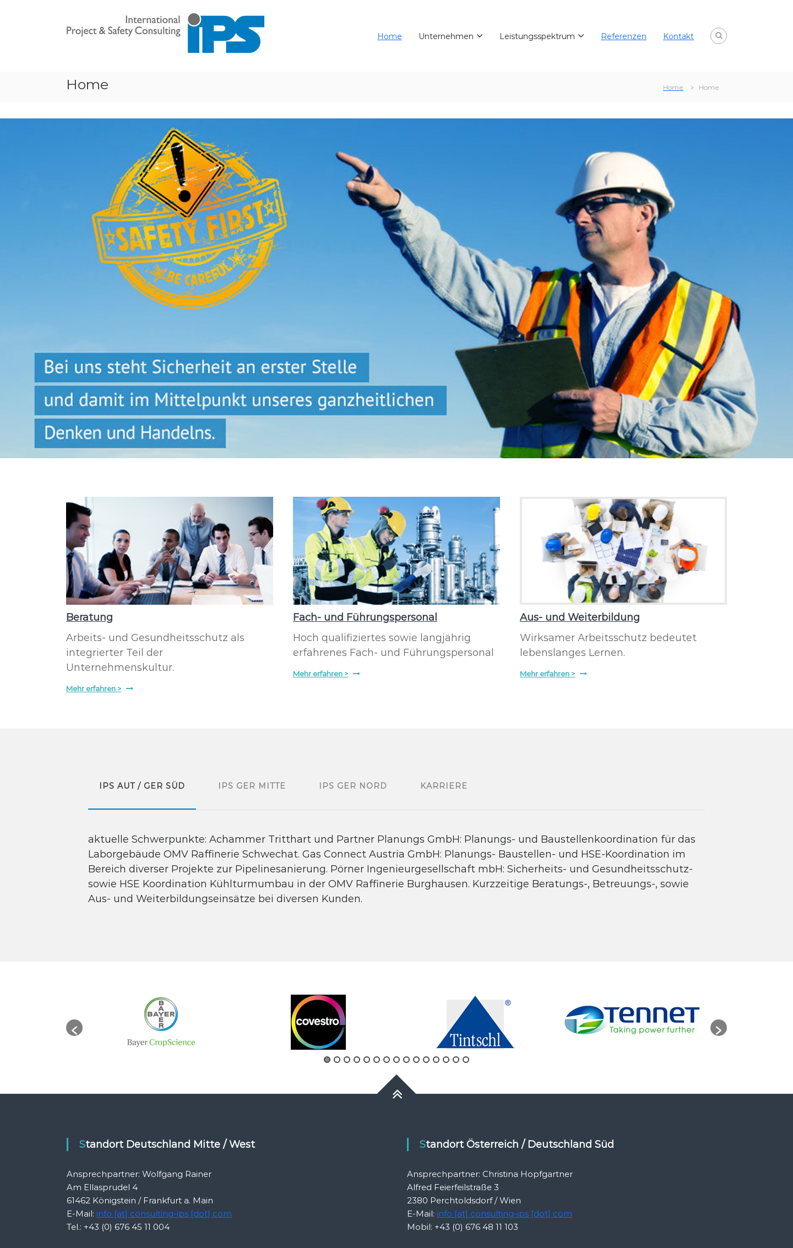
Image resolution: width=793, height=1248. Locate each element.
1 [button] (327, 1059)
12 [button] (436, 1059)
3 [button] (347, 1059)
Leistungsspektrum (537, 36)
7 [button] (386, 1059)
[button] (74, 1027)
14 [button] (456, 1059)
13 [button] (446, 1059)
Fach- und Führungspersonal (365, 617)
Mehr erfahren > (93, 688)
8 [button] (396, 1059)
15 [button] (466, 1059)
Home (389, 36)
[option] (161, 1022)
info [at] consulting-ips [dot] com (164, 1213)
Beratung (89, 617)
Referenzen (624, 36)
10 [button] (416, 1059)
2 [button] (337, 1059)
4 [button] (357, 1059)
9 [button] (406, 1059)
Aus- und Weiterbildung (580, 617)
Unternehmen (446, 36)
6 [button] (376, 1059)
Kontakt (678, 36)
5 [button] (366, 1059)
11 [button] (426, 1059)
